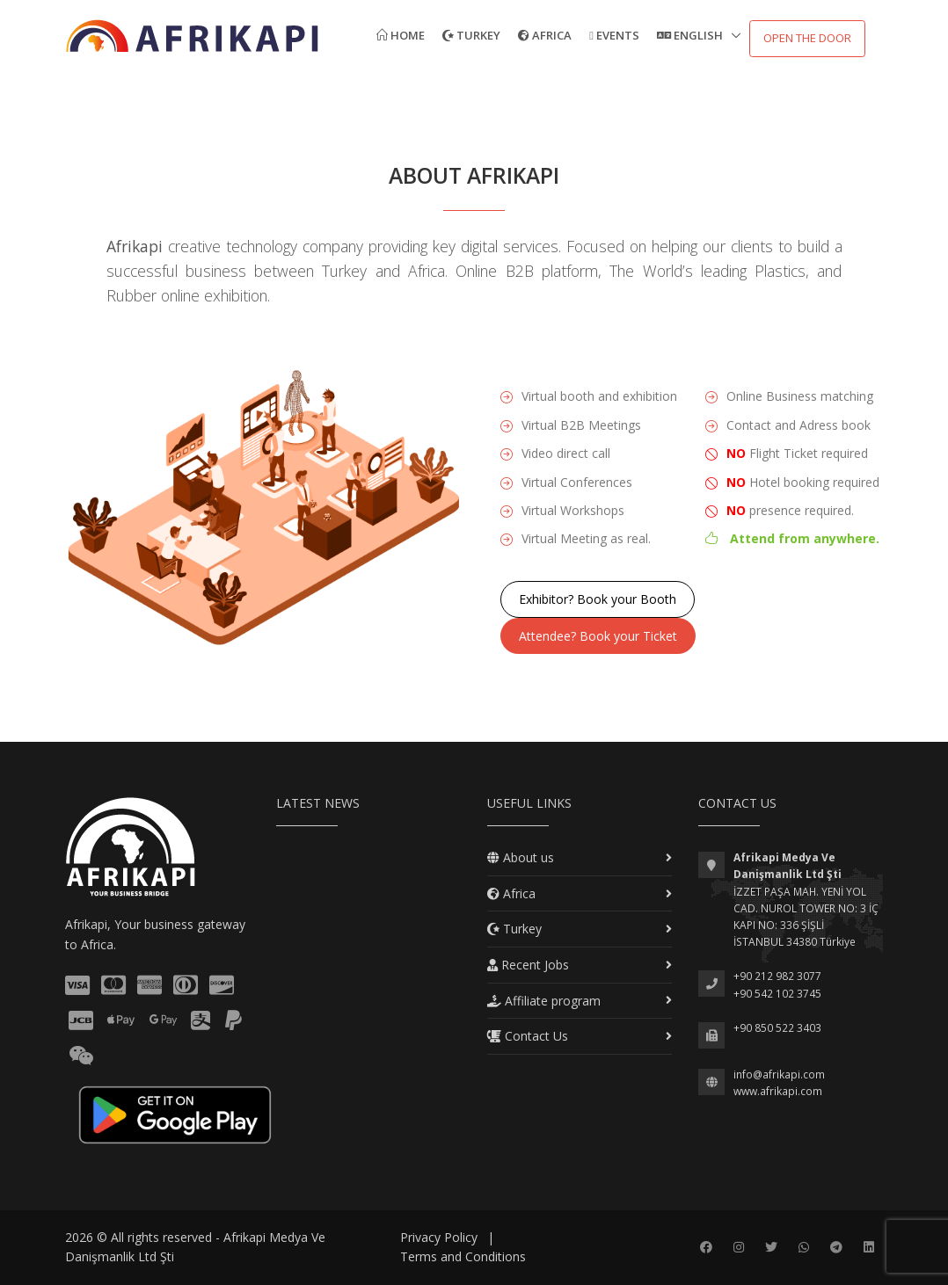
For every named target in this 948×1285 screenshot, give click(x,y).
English (691, 35)
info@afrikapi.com (779, 1074)
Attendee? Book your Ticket (598, 636)
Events (614, 35)
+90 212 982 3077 (777, 976)
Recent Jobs (528, 964)
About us (520, 857)
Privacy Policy (439, 1237)
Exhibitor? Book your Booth (597, 599)
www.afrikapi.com (777, 1091)
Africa (545, 35)
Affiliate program (544, 1000)
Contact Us (527, 1035)
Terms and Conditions (463, 1256)
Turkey (471, 35)
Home (400, 35)
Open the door (807, 38)
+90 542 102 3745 (777, 993)
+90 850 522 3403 (777, 1027)
